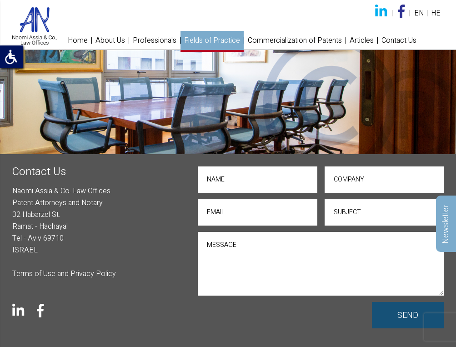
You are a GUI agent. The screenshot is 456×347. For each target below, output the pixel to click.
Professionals (154, 40)
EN (419, 13)
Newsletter (446, 223)
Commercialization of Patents (295, 40)
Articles (362, 40)
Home (78, 40)
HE (436, 13)
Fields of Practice (212, 40)
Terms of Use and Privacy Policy (64, 273)
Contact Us (398, 40)
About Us (110, 40)
